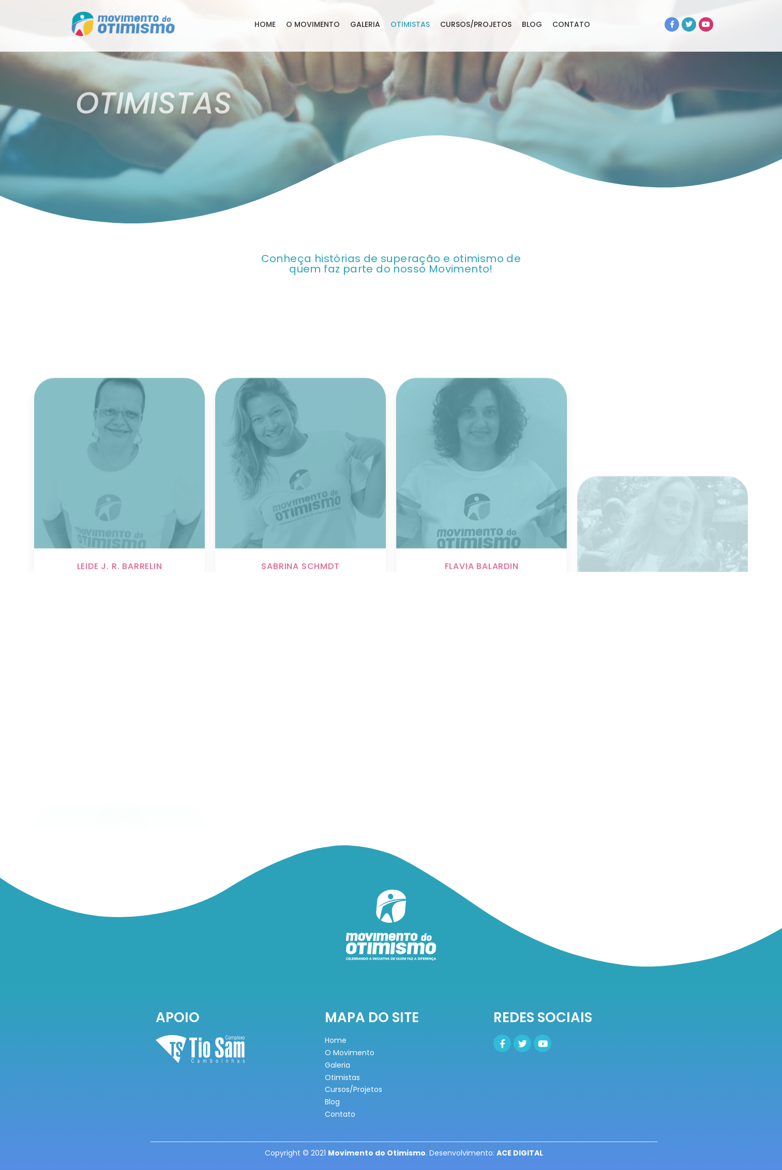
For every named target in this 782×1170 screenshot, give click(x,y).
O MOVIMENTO (313, 12)
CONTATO (571, 12)
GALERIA (365, 12)
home (265, 12)
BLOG (532, 12)
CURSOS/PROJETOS (476, 12)
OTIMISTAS (410, 12)
